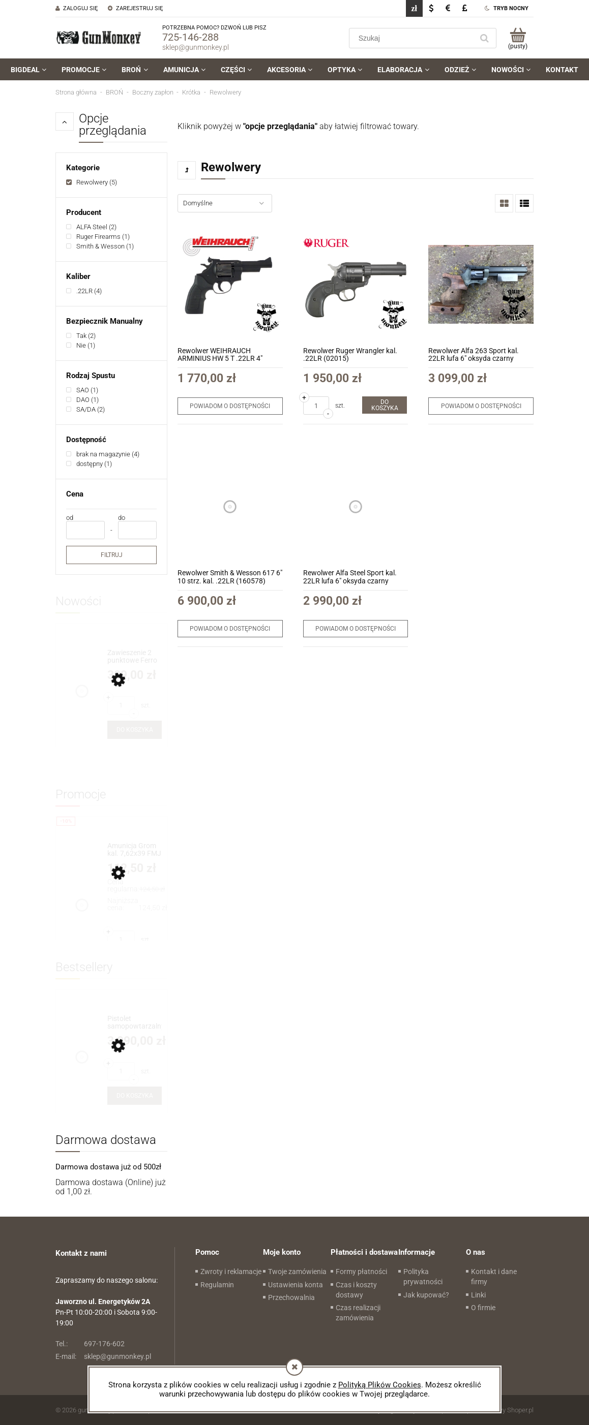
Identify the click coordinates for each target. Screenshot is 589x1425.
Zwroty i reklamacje (230, 1271)
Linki (478, 1295)
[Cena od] (85, 530)
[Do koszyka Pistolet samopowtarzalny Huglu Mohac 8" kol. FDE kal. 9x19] (134, 1096)
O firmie (483, 1308)
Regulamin (217, 1285)
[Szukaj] (484, 38)
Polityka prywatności (423, 1276)
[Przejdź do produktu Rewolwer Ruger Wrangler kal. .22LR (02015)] (355, 284)
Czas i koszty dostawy (356, 1290)
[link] (91, 182)
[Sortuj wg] (225, 203)
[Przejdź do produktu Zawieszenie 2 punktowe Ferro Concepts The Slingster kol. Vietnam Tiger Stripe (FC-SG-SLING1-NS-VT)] (134, 657)
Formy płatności (361, 1271)
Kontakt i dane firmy (494, 1276)
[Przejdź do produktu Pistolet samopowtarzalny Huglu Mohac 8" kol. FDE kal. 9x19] (134, 1023)
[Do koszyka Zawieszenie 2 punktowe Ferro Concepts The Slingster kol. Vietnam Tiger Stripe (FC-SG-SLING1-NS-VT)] (134, 730)
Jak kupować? (426, 1295)
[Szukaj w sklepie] (413, 38)
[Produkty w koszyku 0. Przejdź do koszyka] (518, 38)
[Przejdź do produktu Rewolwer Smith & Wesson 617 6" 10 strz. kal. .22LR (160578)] (230, 506)
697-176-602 (90, 1344)
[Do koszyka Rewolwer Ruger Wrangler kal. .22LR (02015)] (384, 405)
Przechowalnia (291, 1297)
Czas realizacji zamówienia (358, 1313)
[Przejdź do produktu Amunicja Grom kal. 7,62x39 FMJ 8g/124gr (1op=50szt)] (134, 850)
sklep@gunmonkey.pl (195, 47)
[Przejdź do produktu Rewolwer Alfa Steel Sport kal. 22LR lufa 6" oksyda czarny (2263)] (355, 506)
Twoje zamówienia (297, 1271)
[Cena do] (137, 530)
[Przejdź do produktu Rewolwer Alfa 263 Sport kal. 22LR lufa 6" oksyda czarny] (481, 284)
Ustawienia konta (295, 1285)
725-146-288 (190, 37)
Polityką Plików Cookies (379, 1384)
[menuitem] (28, 69)
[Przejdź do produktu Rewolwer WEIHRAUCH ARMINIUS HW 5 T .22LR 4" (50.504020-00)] (230, 284)
